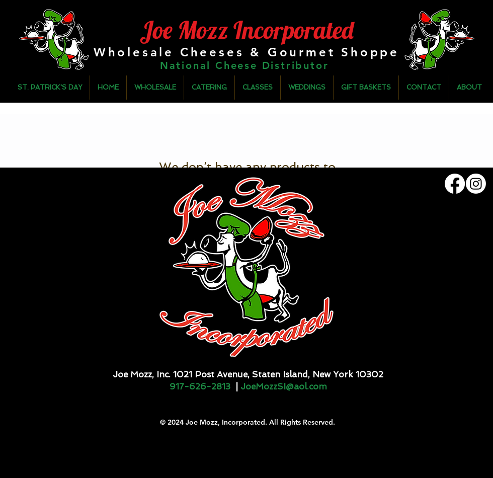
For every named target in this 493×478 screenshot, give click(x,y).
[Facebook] (455, 184)
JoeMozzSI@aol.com (283, 386)
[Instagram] (476, 184)
